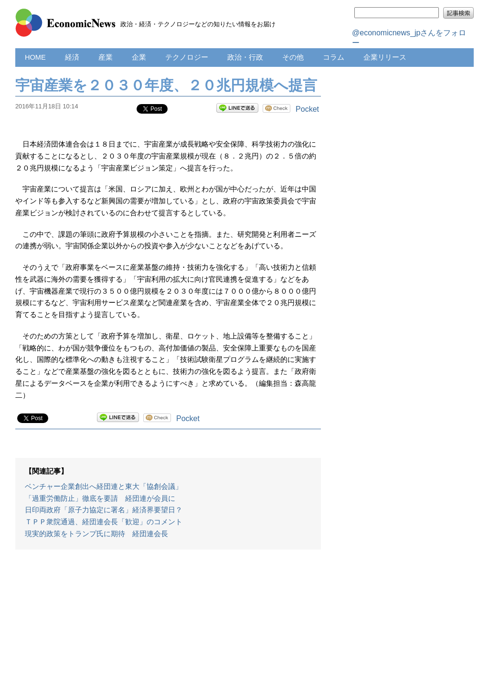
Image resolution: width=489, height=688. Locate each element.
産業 (105, 57)
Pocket (307, 109)
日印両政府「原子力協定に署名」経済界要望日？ (103, 510)
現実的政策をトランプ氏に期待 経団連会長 (96, 534)
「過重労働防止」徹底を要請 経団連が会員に (100, 498)
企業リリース (384, 57)
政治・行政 (245, 57)
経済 (72, 57)
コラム (333, 57)
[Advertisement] (168, 623)
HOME (35, 57)
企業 (139, 57)
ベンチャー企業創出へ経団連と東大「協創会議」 (103, 486)
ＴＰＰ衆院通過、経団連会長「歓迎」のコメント (103, 522)
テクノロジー (186, 57)
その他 (293, 57)
